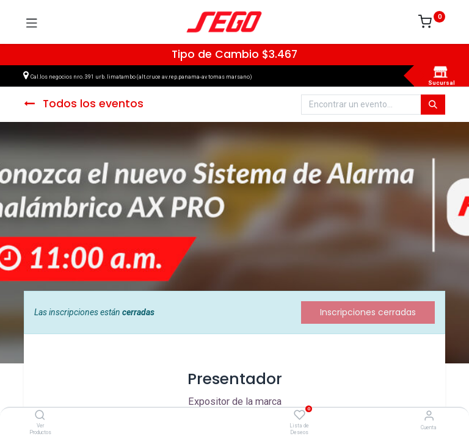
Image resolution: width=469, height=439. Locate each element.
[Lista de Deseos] (299, 415)
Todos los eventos (84, 103)
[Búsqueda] (433, 105)
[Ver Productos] (40, 416)
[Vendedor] (429, 416)
